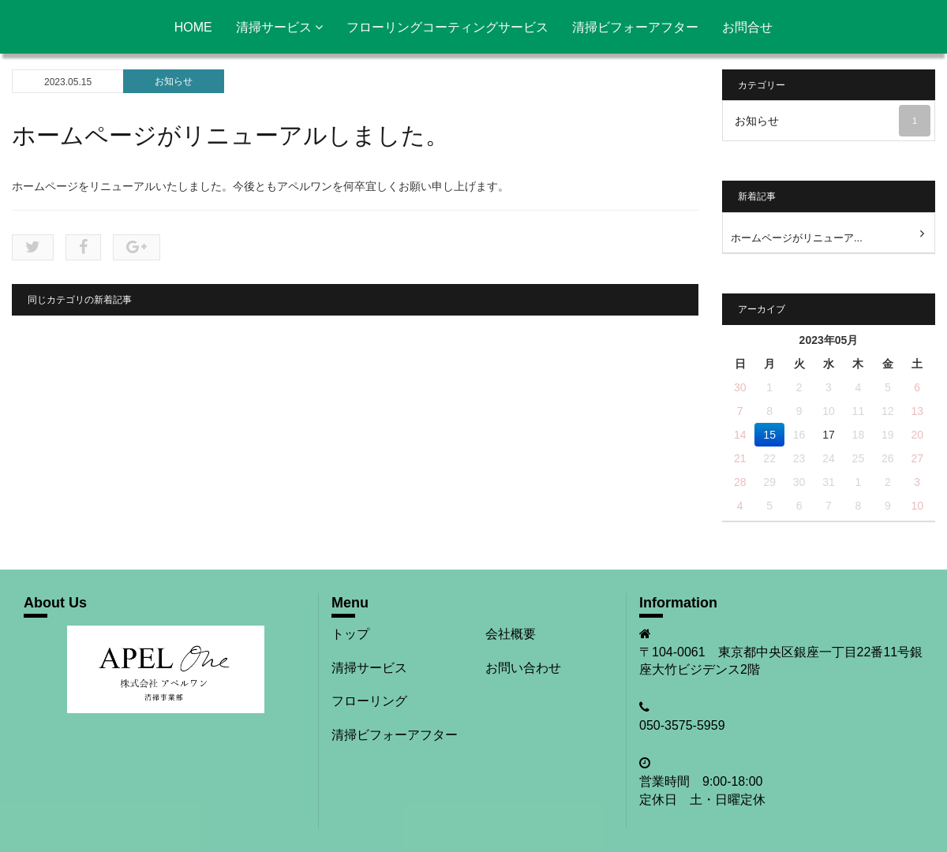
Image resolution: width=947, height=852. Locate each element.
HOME (193, 27)
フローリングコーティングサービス (447, 27)
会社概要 (510, 634)
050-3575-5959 (682, 725)
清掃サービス (279, 27)
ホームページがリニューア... (797, 238)
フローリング (369, 701)
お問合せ (747, 27)
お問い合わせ (523, 667)
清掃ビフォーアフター (635, 27)
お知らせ (174, 81)
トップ (350, 634)
